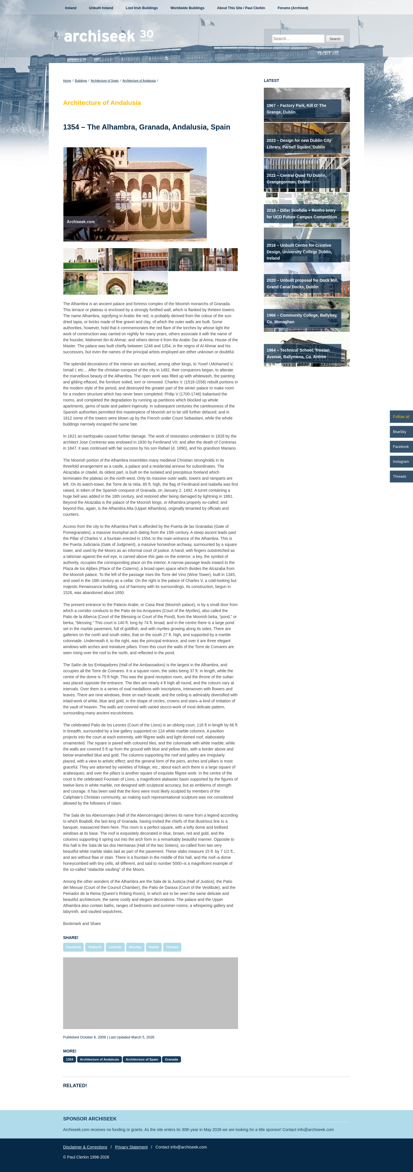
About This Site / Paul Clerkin (241, 8)
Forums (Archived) (293, 8)
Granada (171, 1059)
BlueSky (135, 947)
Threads (172, 947)
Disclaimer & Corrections (85, 1147)
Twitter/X (94, 947)
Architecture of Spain (104, 80)
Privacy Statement (131, 1147)
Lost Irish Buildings (142, 8)
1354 (69, 1059)
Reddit (154, 947)
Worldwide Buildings (187, 8)
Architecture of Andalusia (139, 80)
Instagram (401, 462)
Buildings (81, 80)
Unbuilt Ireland (101, 8)
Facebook (73, 947)
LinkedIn (115, 947)
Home (67, 80)
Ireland (70, 8)
